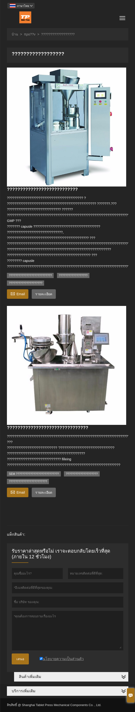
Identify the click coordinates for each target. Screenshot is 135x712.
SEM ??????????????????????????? (34, 474)
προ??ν (29, 34)
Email (17, 293)
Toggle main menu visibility (122, 16)
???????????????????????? (28, 481)
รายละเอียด (43, 294)
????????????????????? (25, 283)
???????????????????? (82, 474)
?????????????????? (73, 275)
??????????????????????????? (30, 275)
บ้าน (15, 34)
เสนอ (20, 659)
